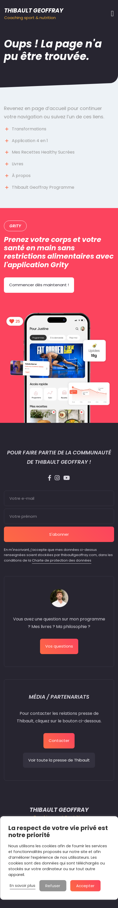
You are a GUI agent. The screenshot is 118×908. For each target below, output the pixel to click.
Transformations (29, 129)
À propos (21, 176)
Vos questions (59, 646)
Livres (17, 164)
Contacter (59, 740)
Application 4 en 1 (30, 141)
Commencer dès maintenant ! (39, 285)
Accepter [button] (85, 885)
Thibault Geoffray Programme (43, 187)
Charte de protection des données (61, 560)
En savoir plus (22, 885)
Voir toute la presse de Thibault (59, 760)
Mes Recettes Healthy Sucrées (43, 152)
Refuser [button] (52, 885)
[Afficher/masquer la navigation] (111, 14)
